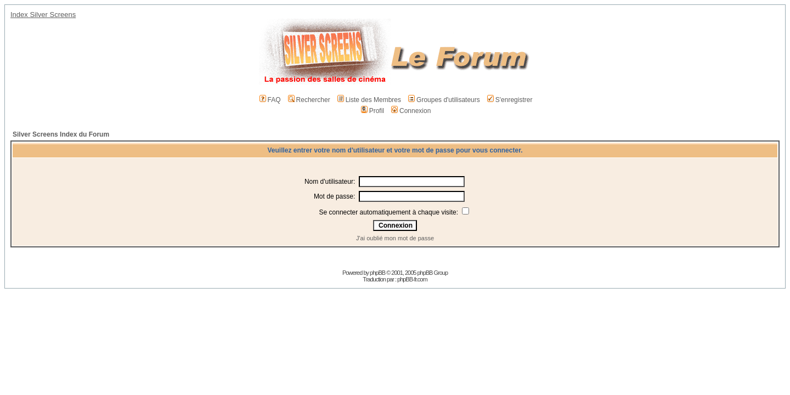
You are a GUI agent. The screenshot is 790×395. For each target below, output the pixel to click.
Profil (372, 111)
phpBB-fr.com (412, 279)
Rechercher (309, 100)
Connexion (411, 111)
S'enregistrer (510, 100)
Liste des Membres (369, 100)
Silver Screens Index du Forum (61, 134)
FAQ (270, 100)
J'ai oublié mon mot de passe (395, 238)
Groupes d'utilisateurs (444, 100)
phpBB (377, 272)
